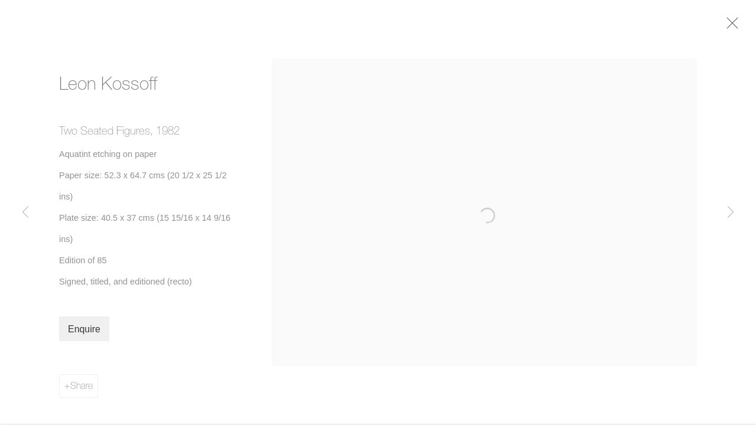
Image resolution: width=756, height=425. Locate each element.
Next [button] (730, 212)
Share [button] (81, 388)
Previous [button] (25, 212)
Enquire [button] (84, 332)
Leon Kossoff (108, 86)
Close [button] (732, 26)
